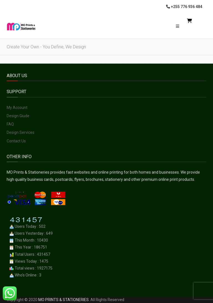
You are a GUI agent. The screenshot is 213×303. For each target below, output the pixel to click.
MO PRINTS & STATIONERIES (63, 299)
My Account (17, 107)
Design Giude (18, 116)
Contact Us (16, 141)
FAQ (10, 124)
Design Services (20, 132)
